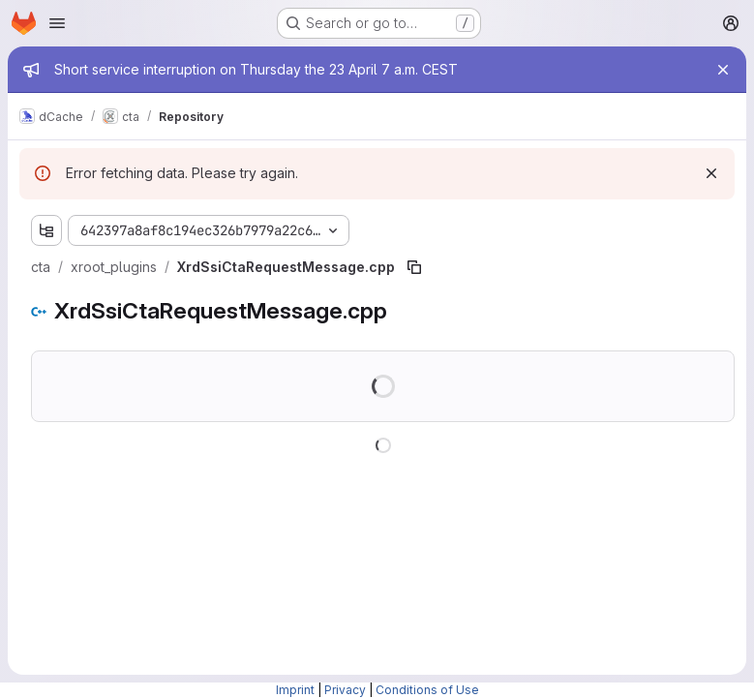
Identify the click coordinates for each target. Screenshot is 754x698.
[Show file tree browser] (46, 230)
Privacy (345, 690)
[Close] (723, 69)
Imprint (295, 690)
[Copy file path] (414, 267)
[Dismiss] (711, 173)
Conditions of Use (427, 690)
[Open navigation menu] (57, 23)
